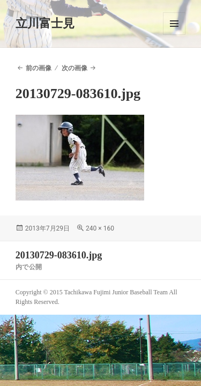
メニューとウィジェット (174, 23)
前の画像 (38, 68)
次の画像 (74, 68)
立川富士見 (45, 23)
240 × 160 (100, 228)
